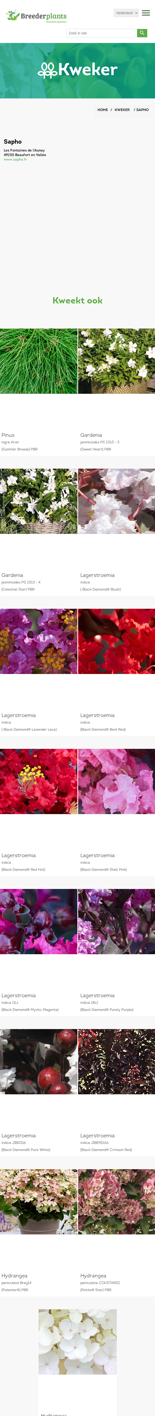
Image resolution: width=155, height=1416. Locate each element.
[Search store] (102, 33)
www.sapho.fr (15, 160)
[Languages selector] (126, 13)
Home (103, 110)
